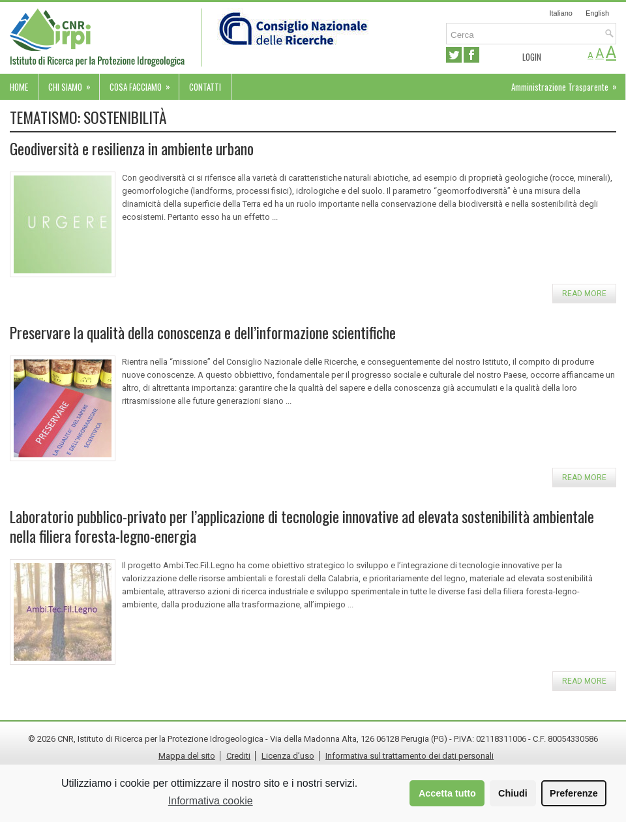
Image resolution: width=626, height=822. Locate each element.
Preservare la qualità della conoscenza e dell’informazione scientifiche (203, 332)
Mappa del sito (186, 756)
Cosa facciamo (144, 83)
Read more (584, 293)
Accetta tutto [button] (447, 793)
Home (19, 86)
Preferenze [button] (574, 793)
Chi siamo (73, 83)
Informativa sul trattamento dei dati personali (409, 756)
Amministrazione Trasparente (568, 83)
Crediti (238, 756)
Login (531, 56)
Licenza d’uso (287, 756)
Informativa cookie (210, 800)
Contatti (205, 86)
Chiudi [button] (513, 793)
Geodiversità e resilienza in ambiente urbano (132, 148)
